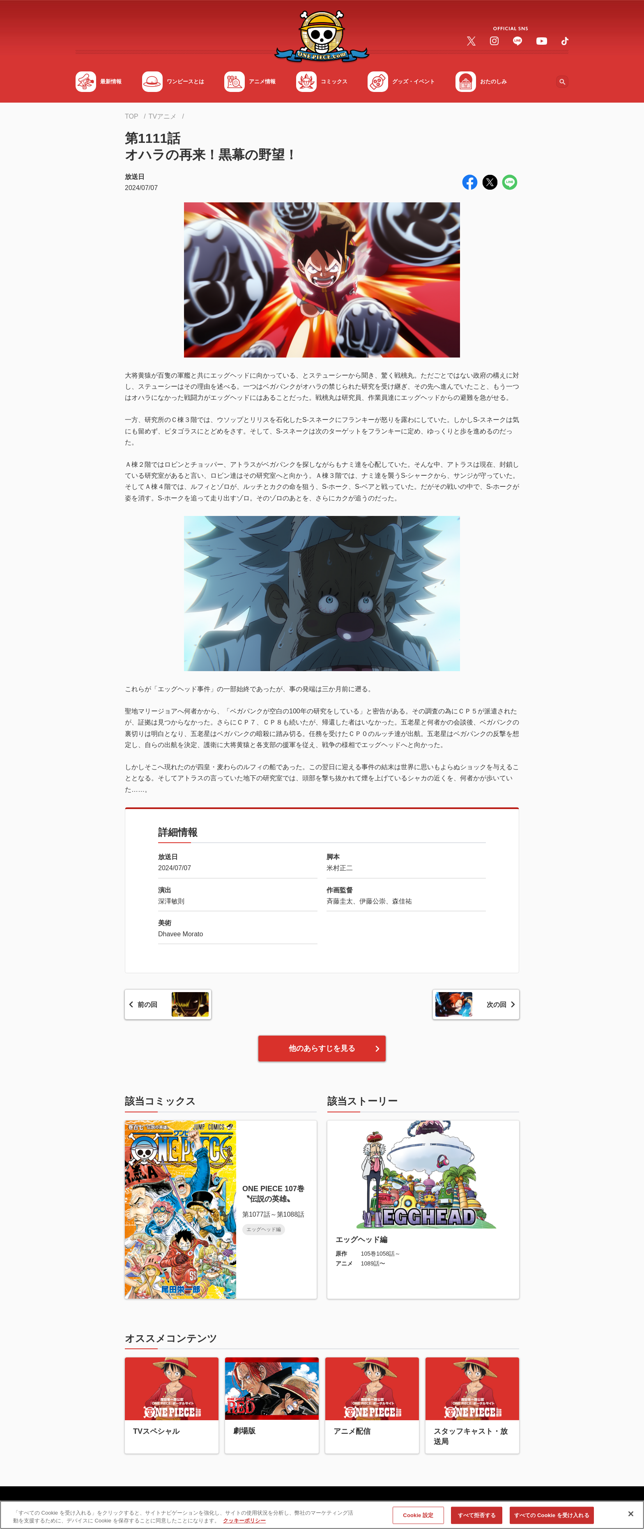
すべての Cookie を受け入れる (551, 1518)
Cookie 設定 (418, 1518)
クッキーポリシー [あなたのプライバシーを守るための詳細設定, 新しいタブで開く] (244, 1523)
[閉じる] (631, 1517)
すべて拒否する (477, 1518)
